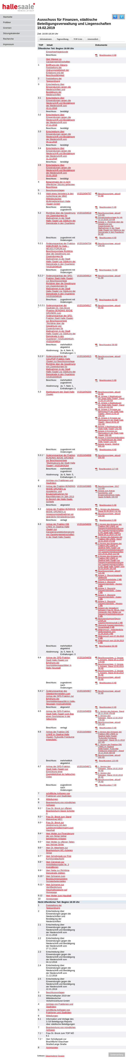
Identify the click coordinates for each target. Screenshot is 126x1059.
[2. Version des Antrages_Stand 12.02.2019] (96, 716)
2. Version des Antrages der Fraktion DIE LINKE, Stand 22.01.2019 (110, 539)
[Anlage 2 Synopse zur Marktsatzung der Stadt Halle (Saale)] (96, 431)
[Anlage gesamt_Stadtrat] (96, 444)
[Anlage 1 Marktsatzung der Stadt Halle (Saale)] (96, 427)
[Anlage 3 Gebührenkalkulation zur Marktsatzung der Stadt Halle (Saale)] (96, 438)
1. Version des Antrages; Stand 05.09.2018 (109, 510)
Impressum (8, 44)
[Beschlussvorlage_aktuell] (96, 194)
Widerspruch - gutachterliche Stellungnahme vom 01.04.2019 (110, 631)
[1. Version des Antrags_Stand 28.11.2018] (96, 711)
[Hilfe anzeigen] (121, 16)
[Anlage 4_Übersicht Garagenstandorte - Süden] (96, 595)
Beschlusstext (107, 55)
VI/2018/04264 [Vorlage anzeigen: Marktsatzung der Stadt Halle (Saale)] (84, 391)
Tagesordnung (62, 39)
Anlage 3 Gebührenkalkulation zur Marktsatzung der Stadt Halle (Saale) (111, 439)
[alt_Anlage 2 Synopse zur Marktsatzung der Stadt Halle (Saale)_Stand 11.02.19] (96, 409)
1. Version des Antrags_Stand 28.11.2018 (111, 712)
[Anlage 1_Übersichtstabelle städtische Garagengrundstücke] (96, 575)
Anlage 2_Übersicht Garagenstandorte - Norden (110, 584)
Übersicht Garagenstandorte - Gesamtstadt (111, 626)
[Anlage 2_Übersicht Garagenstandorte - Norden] (96, 582)
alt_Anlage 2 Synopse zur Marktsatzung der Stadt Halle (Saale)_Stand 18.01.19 (111, 421)
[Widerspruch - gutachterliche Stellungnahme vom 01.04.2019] (96, 630)
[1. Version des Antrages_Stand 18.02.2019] (96, 767)
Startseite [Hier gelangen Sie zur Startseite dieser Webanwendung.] (7, 17)
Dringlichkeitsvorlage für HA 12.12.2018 (110, 218)
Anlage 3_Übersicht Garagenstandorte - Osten (109, 590)
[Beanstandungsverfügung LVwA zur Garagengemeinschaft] (96, 619)
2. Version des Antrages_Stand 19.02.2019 (110, 775)
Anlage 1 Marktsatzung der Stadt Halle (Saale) (110, 427)
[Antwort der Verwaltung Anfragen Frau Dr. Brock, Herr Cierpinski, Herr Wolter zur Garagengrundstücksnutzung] (96, 608)
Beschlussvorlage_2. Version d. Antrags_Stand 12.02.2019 (111, 666)
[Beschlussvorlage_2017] (96, 486)
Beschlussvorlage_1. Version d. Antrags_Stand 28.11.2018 (111, 660)
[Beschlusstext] (96, 55)
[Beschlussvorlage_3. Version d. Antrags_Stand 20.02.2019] (96, 671)
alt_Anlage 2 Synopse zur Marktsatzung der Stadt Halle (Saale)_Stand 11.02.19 (111, 412)
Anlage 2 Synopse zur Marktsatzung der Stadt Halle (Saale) (111, 433)
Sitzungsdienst (51, 1056)
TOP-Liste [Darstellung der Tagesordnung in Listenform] (78, 39)
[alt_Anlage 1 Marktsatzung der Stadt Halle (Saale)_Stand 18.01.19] (96, 403)
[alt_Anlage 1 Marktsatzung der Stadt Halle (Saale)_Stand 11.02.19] (96, 396)
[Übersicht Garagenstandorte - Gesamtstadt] (96, 625)
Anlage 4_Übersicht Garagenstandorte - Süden (109, 597)
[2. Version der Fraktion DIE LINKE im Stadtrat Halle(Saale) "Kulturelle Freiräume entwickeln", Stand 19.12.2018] (96, 745)
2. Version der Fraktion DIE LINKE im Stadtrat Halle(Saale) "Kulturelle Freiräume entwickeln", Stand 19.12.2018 (111, 748)
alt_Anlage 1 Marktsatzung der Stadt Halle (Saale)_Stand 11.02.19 (111, 398)
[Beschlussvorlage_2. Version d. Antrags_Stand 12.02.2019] (96, 664)
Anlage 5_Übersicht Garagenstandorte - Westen (110, 603)
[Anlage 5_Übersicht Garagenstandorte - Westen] (96, 601)
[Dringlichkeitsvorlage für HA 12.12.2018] (96, 218)
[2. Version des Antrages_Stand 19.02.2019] (96, 773)
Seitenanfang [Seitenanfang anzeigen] (116, 1054)
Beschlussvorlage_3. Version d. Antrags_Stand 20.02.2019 (111, 673)
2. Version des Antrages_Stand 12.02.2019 (110, 718)
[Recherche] (115, 16)
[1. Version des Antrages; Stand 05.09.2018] (96, 509)
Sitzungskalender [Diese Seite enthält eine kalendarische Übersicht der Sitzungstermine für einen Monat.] (11, 33)
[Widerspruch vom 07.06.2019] (96, 636)
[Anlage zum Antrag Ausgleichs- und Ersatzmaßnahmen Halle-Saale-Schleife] (96, 491)
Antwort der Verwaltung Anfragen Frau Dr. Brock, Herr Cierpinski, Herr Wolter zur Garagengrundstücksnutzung (111, 612)
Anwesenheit (92, 39)
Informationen (46, 39)
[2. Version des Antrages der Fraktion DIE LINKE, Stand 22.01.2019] (96, 537)
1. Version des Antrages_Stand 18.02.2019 (110, 768)
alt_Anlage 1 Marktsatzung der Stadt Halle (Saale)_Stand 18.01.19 (111, 405)
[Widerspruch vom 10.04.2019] (96, 641)
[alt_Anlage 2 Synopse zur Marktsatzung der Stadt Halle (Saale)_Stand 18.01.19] (96, 418)
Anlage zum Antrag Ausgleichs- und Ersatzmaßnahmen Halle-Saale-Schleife (109, 494)
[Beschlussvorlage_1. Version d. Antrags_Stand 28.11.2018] (96, 658)
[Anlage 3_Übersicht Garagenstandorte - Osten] (96, 588)
